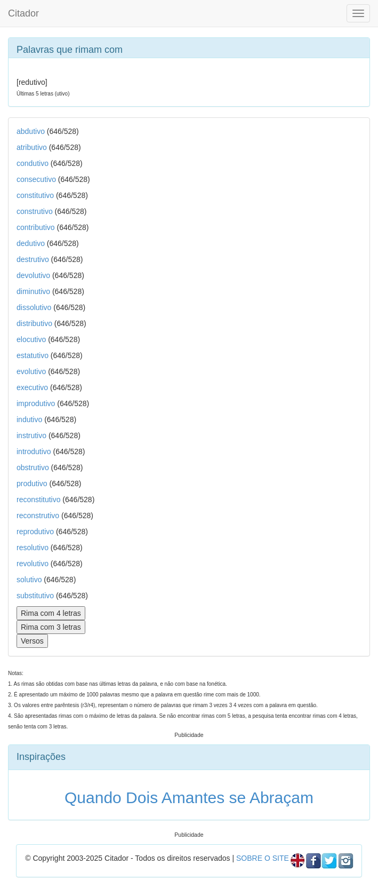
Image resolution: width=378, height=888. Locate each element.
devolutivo (33, 275)
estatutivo (33, 355)
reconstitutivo (38, 499)
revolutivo (33, 563)
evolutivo (31, 371)
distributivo (34, 323)
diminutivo (33, 291)
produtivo (32, 483)
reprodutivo (35, 531)
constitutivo (35, 195)
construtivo (35, 211)
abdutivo (31, 131)
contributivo (36, 227)
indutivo (29, 419)
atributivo (32, 147)
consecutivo (36, 179)
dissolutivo (34, 307)
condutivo (33, 163)
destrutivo (33, 259)
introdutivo (34, 451)
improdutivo (36, 403)
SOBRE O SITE (262, 858)
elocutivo (31, 339)
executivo (32, 387)
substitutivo (35, 595)
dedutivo (31, 243)
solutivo (29, 579)
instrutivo (31, 435)
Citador (23, 13)
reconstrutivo (38, 515)
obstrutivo (33, 467)
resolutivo (33, 547)
